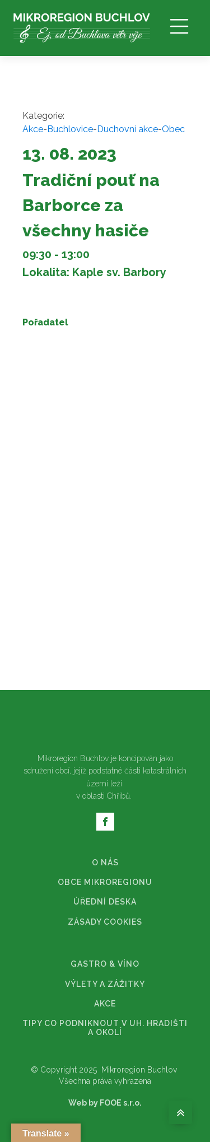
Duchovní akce (127, 129)
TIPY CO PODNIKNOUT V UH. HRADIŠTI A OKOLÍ (105, 1027)
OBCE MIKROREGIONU (105, 882)
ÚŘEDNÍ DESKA (105, 902)
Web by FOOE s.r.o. (105, 1102)
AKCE (105, 1004)
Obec (173, 129)
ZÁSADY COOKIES (105, 922)
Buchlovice (70, 129)
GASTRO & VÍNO (105, 964)
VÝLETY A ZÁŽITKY (105, 984)
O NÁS (105, 863)
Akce (32, 129)
